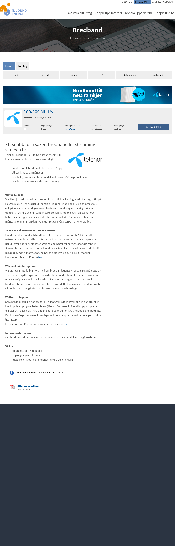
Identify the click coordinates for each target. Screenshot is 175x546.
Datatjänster (130, 75)
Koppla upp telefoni (138, 13)
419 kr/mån (69, 129)
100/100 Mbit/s (38, 112)
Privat (8, 66)
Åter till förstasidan (163, 2)
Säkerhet (158, 75)
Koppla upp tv (164, 13)
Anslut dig (127, 2)
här (40, 257)
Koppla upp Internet (108, 13)
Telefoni (73, 75)
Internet (45, 75)
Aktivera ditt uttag (80, 13)
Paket (17, 75)
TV (101, 75)
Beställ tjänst (142, 2)
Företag (22, 66)
